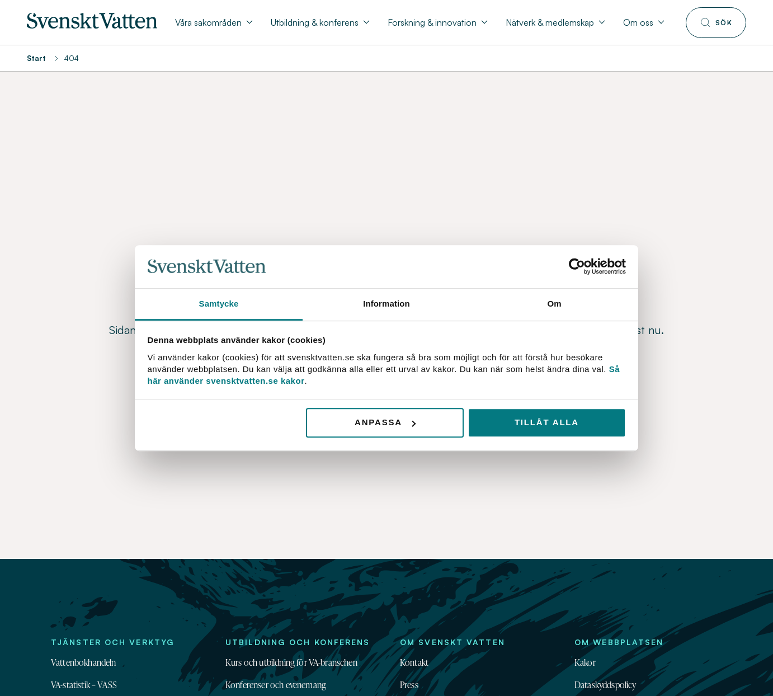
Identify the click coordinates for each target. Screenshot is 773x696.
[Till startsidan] (92, 25)
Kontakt (414, 662)
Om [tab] (554, 303)
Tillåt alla (547, 422)
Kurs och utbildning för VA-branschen (291, 662)
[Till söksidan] (716, 22)
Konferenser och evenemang (275, 685)
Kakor (585, 662)
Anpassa (385, 422)
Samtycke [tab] (219, 303)
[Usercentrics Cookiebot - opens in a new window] (577, 266)
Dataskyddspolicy (605, 685)
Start (36, 58)
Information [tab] (386, 303)
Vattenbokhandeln (83, 662)
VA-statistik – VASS (84, 685)
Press (409, 685)
